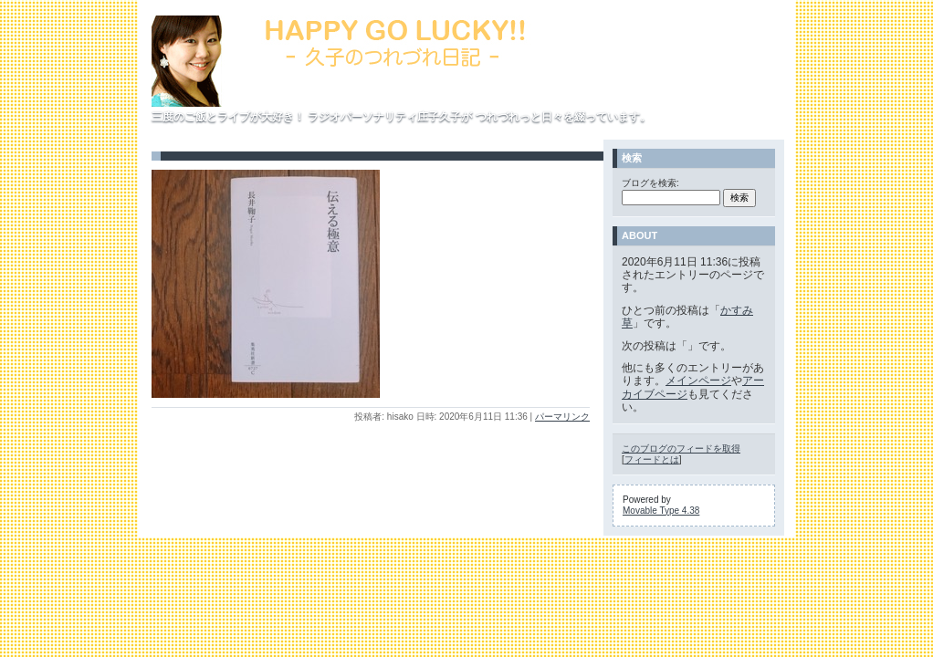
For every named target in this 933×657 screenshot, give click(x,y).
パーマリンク (562, 417)
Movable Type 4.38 (661, 511)
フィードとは (651, 459)
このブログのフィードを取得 (681, 448)
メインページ (698, 380)
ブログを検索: (650, 183)
